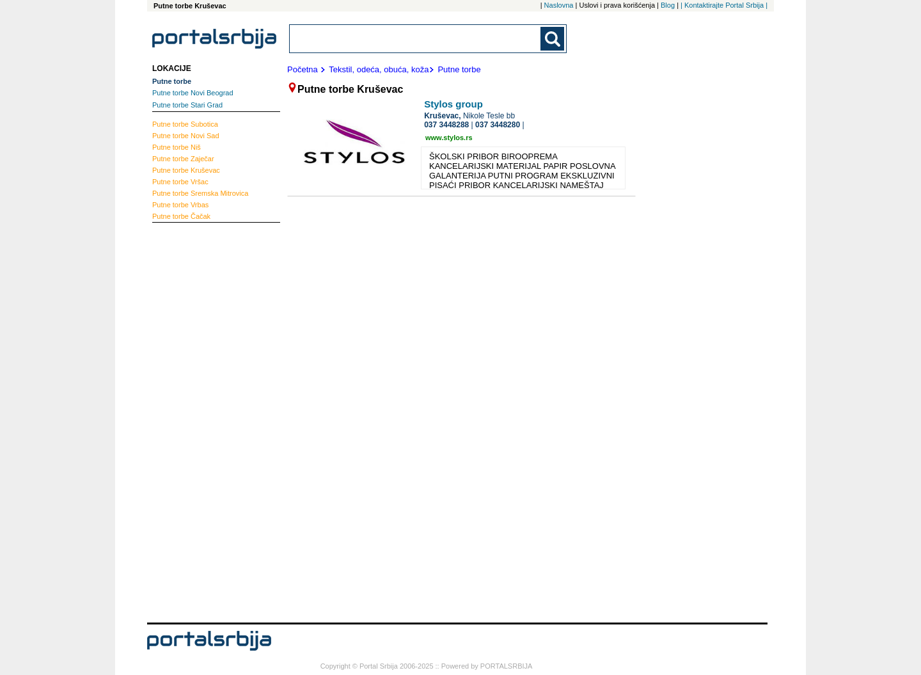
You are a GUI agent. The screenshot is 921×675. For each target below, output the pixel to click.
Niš (176, 147)
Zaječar (183, 159)
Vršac (180, 182)
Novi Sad (185, 135)
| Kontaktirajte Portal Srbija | (724, 5)
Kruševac (186, 170)
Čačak (181, 216)
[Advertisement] (203, 421)
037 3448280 (497, 124)
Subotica (185, 124)
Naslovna (559, 5)
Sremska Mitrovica (200, 193)
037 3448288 (446, 124)
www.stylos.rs (449, 137)
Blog (668, 5)
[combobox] (415, 39)
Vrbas (180, 205)
